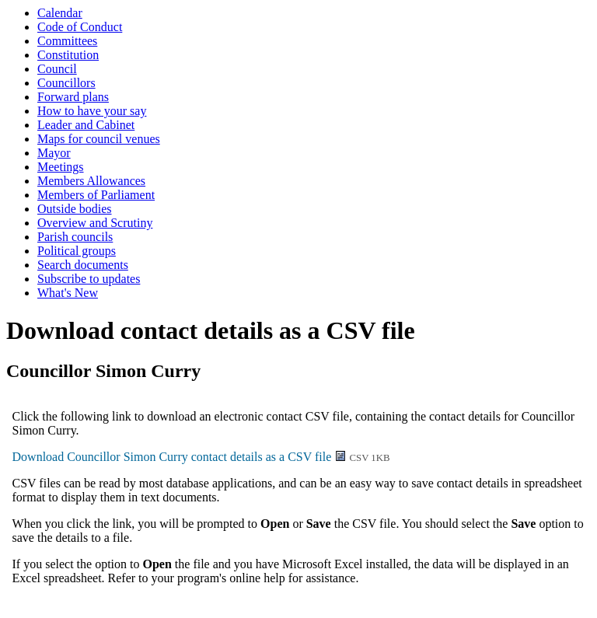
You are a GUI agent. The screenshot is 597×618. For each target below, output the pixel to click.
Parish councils (75, 236)
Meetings (60, 166)
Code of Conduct (79, 26)
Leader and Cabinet (85, 124)
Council (57, 68)
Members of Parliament (96, 194)
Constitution (68, 54)
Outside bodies (74, 208)
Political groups (76, 250)
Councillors (66, 82)
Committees (67, 40)
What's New (67, 292)
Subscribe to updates (88, 278)
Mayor (54, 152)
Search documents (82, 264)
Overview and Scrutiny (94, 222)
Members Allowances (91, 180)
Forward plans (73, 96)
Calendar (59, 12)
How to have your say (91, 110)
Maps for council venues (98, 138)
